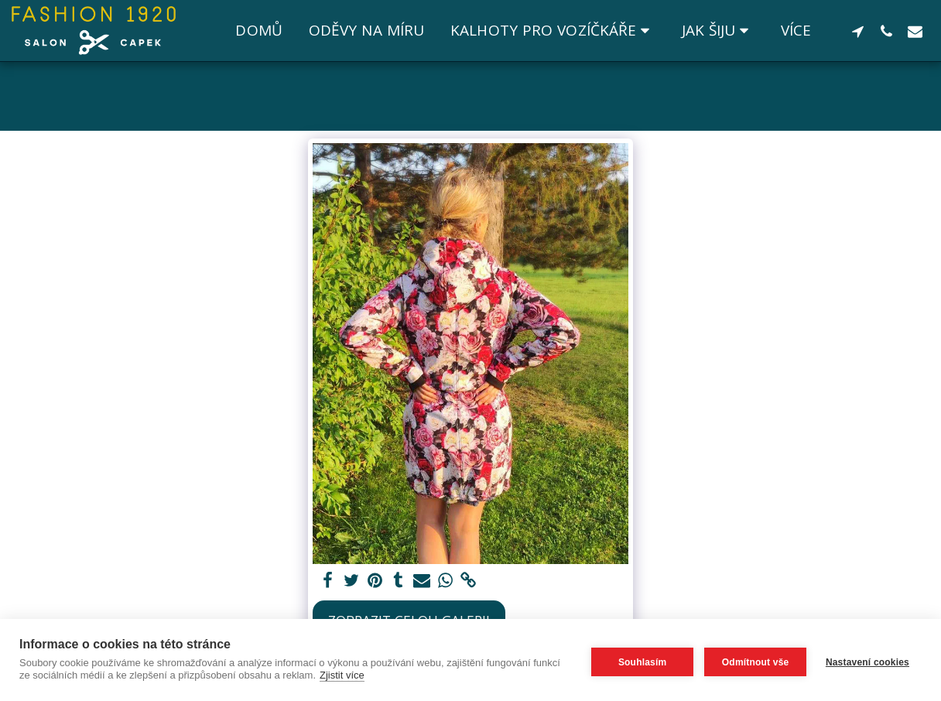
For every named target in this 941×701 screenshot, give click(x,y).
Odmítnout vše (751, 660)
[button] (553, 30)
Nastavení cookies (867, 660)
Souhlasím (638, 660)
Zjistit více (371, 675)
